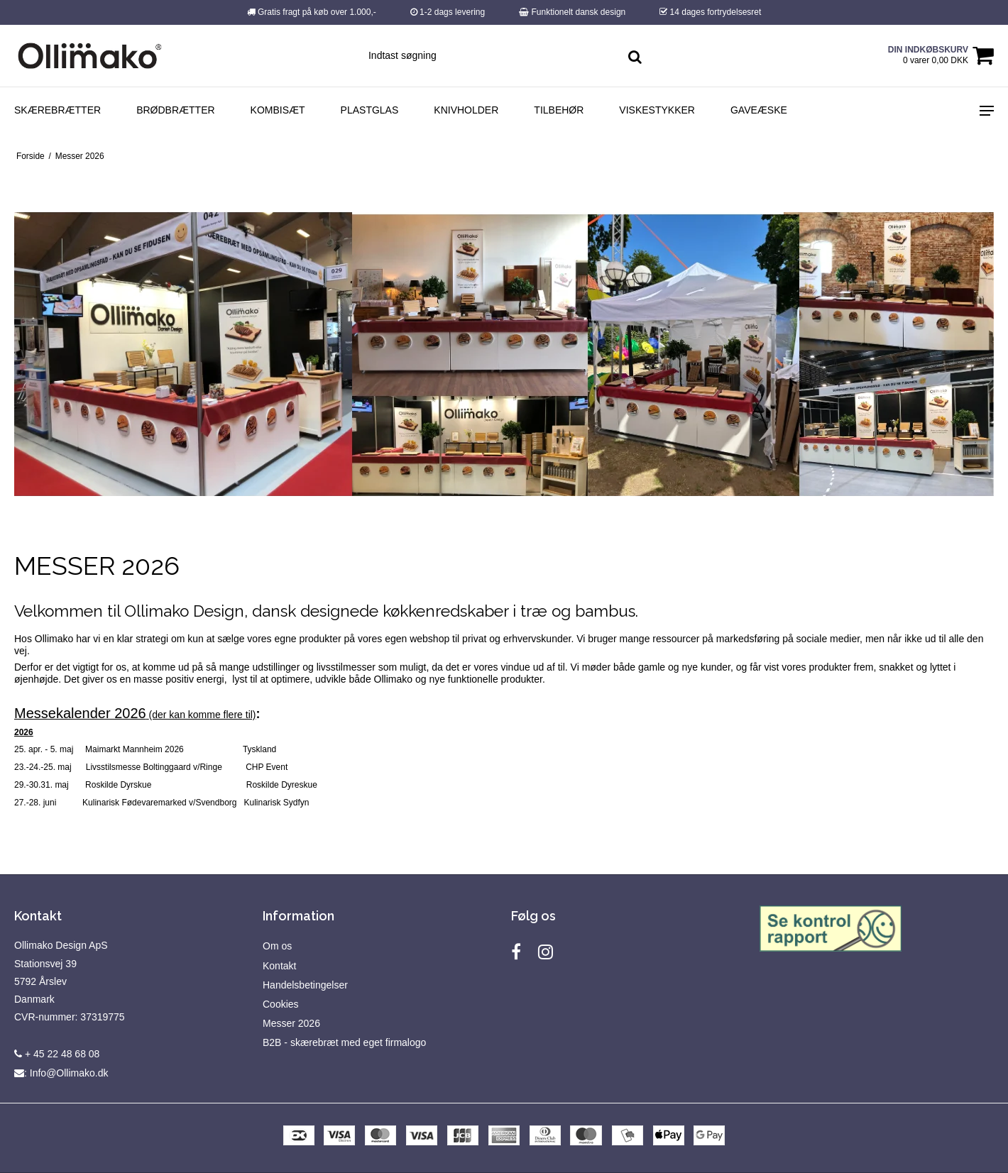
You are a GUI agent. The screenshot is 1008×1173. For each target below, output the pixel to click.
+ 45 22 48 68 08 (56, 1053)
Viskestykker (657, 110)
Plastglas (370, 110)
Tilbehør (559, 110)
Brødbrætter (175, 110)
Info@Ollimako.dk (69, 1073)
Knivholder (466, 110)
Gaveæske (758, 110)
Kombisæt (278, 110)
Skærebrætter (57, 110)
